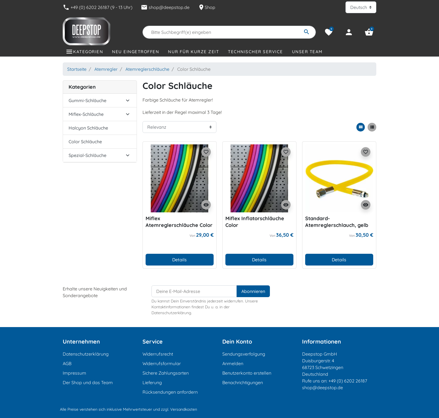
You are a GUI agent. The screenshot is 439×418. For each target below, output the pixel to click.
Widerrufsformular (162, 363)
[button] (369, 32)
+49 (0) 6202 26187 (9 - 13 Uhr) (97, 7)
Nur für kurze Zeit (193, 51)
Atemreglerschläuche (147, 69)
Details (179, 259)
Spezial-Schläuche (87, 155)
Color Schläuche (85, 141)
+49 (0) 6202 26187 (347, 381)
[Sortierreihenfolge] (179, 127)
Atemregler (106, 69)
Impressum (74, 373)
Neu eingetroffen (135, 51)
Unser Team (307, 51)
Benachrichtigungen (242, 382)
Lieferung (152, 382)
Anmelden (232, 363)
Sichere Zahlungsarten (166, 373)
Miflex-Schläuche (86, 114)
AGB (67, 363)
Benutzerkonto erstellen (246, 373)
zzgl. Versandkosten (179, 409)
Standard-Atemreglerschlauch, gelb (336, 221)
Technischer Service (255, 51)
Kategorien (88, 51)
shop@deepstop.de (165, 7)
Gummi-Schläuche (87, 100)
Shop (206, 7)
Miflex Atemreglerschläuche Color (179, 221)
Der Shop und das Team (88, 382)
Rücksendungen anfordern (170, 392)
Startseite (77, 69)
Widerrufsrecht (158, 354)
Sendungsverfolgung (243, 354)
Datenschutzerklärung (86, 354)
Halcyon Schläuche (88, 128)
